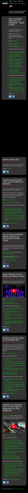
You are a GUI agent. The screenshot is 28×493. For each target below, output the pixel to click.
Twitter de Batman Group (8, 301)
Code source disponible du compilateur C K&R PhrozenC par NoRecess (16, 56)
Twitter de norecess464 (14, 71)
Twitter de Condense (13, 45)
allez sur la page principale (18, 488)
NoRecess (15, 41)
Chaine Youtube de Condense (15, 46)
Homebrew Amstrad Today (8, 253)
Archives (23, 3)
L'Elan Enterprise (6, 415)
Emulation (11, 3)
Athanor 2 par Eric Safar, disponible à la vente (14, 363)
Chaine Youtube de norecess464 (16, 72)
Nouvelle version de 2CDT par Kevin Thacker (14, 217)
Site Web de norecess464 (14, 69)
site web (15, 93)
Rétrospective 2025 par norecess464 (16, 77)
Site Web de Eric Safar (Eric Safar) (10, 372)
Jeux (19, 3)
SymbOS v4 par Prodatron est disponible (13, 440)
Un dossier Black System (8, 252)
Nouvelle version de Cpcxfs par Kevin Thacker (14, 215)
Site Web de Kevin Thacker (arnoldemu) (11, 202)
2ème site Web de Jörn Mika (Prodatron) (11, 457)
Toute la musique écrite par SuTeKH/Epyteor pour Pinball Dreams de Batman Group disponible (14, 322)
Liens (16, 3)
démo (9, 326)
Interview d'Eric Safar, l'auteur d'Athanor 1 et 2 (14, 361)
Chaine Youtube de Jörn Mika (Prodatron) (12, 458)
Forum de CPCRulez (11, 260)
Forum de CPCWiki (11, 199)
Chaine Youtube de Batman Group (10, 303)
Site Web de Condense (14, 43)
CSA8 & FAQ (20, 1)
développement (11, 223)
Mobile (10, 1)
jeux (17, 223)
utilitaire (17, 479)
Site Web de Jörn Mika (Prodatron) (10, 455)
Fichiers (15, 1)
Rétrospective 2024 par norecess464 (16, 90)
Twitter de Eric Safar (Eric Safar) (10, 374)
